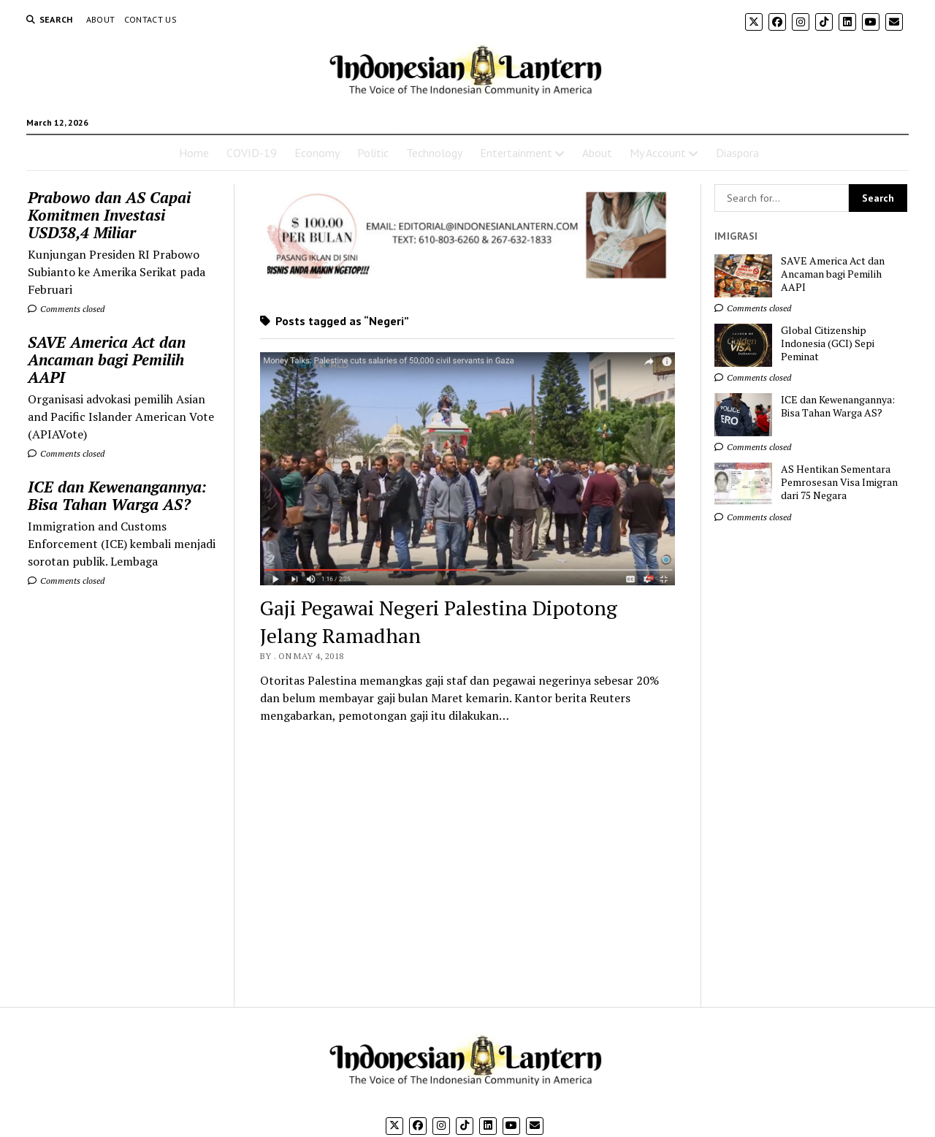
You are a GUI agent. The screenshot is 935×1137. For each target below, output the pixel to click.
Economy (317, 152)
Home (194, 152)
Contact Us (151, 19)
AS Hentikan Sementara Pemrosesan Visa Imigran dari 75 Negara (839, 482)
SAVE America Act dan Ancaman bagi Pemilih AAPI (107, 359)
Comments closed (66, 308)
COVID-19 (251, 152)
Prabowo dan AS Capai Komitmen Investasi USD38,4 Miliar (109, 215)
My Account (658, 152)
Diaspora (737, 152)
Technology (434, 152)
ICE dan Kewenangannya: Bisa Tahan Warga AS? (117, 495)
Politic (373, 152)
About (100, 19)
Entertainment (516, 152)
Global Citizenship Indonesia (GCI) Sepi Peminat (827, 343)
